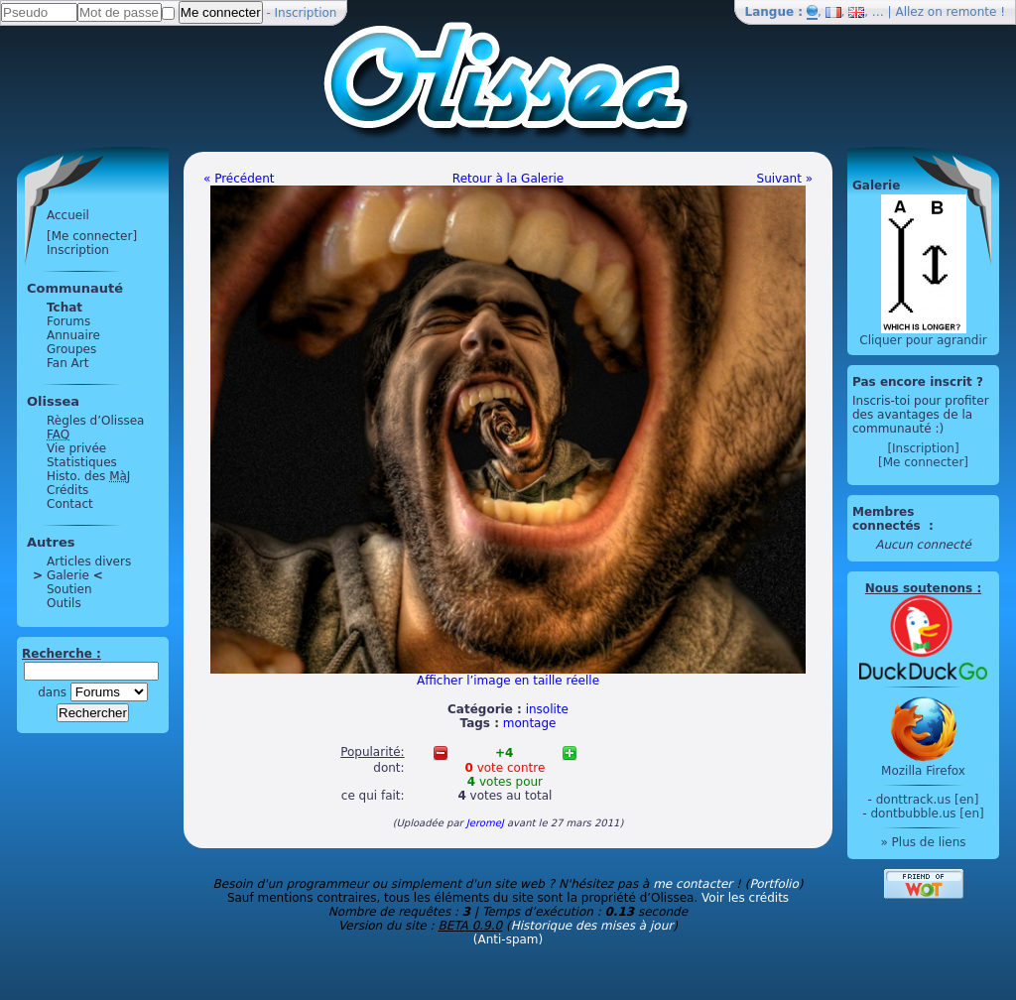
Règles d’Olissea (95, 421)
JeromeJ (485, 822)
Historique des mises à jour (592, 926)
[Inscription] (922, 448)
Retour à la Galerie (508, 179)
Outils (64, 603)
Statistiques (82, 462)
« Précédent (239, 179)
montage (530, 723)
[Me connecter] (92, 236)
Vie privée (76, 448)
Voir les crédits (745, 898)
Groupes (71, 349)
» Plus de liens (922, 842)
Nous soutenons (918, 588)
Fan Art (67, 363)
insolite (547, 709)
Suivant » (785, 179)
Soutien (69, 589)
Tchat (64, 307)
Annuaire (73, 335)
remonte (972, 12)
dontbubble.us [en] (926, 813)
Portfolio (773, 884)
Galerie (68, 575)
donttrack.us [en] (927, 800)
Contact (70, 504)
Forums (68, 321)
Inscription (306, 13)
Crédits (67, 490)
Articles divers (89, 561)
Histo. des (88, 476)
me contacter (692, 884)
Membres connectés (888, 519)
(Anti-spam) (508, 939)
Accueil (68, 215)
